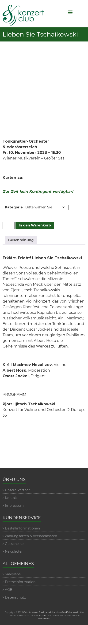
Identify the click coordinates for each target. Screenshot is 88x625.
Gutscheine (14, 544)
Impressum (14, 505)
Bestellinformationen (22, 528)
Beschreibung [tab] (21, 240)
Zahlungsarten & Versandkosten (31, 536)
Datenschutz (15, 597)
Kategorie (14, 207)
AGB (8, 590)
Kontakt (11, 498)
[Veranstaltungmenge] (9, 225)
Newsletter (14, 551)
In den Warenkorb (35, 225)
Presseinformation (20, 582)
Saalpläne (13, 574)
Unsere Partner (17, 490)
